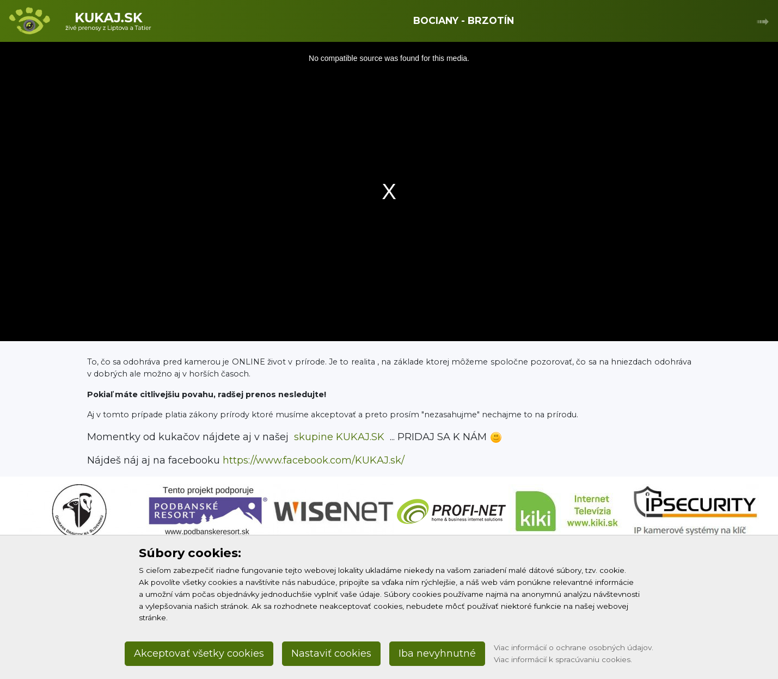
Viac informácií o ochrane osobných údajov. (573, 647)
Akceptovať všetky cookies (199, 653)
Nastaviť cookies (331, 653)
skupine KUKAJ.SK (339, 437)
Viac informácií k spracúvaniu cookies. (563, 659)
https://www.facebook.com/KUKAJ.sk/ (314, 460)
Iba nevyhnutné (437, 653)
